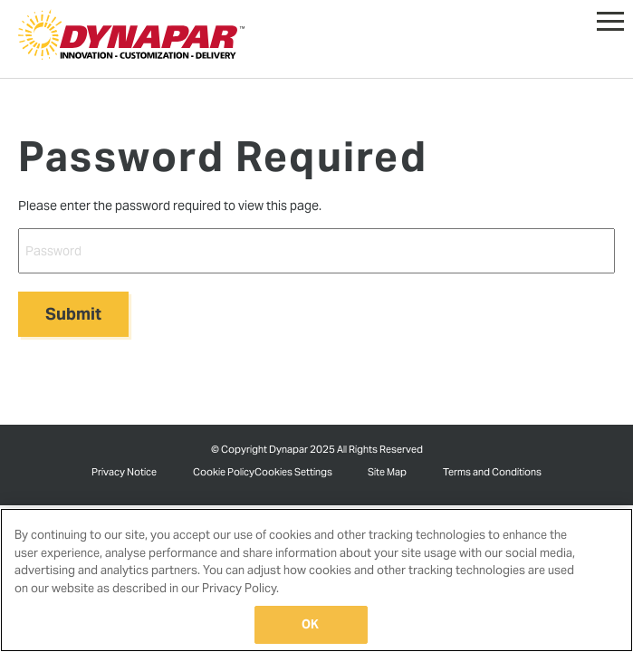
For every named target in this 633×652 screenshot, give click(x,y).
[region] (316, 580)
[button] (610, 17)
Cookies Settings (293, 471)
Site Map (387, 471)
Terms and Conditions (492, 471)
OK (310, 624)
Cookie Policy (223, 471)
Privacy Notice (124, 471)
